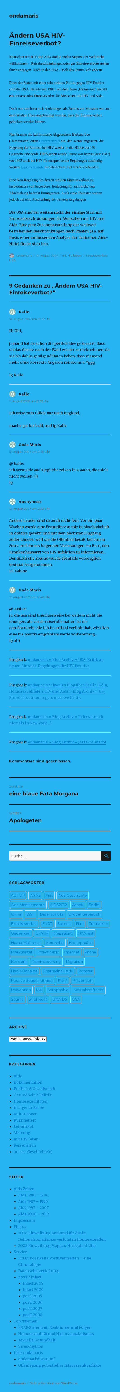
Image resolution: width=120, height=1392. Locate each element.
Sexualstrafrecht (89, 990)
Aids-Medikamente (28, 905)
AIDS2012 (58, 905)
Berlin (93, 905)
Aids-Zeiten (24, 1189)
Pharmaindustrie (58, 971)
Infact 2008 (33, 1283)
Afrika (35, 895)
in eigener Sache (29, 1107)
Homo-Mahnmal (26, 943)
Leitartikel (23, 1126)
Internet (71, 952)
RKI (39, 990)
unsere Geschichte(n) (33, 1151)
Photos (20, 1226)
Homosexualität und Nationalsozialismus (56, 1333)
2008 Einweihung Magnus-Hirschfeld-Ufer (57, 1245)
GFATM (42, 933)
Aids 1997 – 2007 (33, 1207)
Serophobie (58, 990)
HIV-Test (85, 933)
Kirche (90, 952)
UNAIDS (59, 999)
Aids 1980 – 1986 (33, 1195)
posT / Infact (29, 1277)
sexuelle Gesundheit (36, 1340)
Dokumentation (28, 1082)
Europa (64, 924)
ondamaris (23, 16)
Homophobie (81, 943)
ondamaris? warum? (36, 1359)
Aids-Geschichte (72, 895)
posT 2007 (32, 1308)
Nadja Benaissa (24, 971)
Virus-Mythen (30, 1346)
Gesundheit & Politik (33, 1095)
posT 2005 (32, 1296)
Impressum (24, 1220)
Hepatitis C (63, 933)
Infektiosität (21, 952)
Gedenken (20, 933)
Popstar (85, 971)
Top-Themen (25, 1321)
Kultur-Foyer (25, 1114)
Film (80, 924)
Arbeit (77, 905)
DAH (30, 914)
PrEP (62, 980)
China (16, 914)
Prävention (82, 980)
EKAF (47, 924)
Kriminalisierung (46, 962)
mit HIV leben (72, 255)
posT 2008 (32, 1315)
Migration (74, 962)
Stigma (17, 999)
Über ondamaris (28, 1352)
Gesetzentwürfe (32, 167)
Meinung (22, 1133)
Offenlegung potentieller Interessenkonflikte (59, 1365)
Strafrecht (38, 999)
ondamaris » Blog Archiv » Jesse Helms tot (67, 742)
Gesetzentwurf (49, 141)
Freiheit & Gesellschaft (34, 1088)
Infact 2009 (33, 1289)
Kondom (19, 962)
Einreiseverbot (96, 255)
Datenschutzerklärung (38, 1270)
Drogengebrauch (84, 914)
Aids (49, 895)
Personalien (25, 1145)
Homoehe (55, 943)
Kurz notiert (25, 1120)
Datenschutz (51, 914)
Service (20, 1252)
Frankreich (98, 924)
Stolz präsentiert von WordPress (53, 1383)
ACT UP (18, 895)
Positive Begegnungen (32, 980)
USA (12, 260)
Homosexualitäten (30, 1101)
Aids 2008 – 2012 (33, 1214)
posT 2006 (32, 1302)
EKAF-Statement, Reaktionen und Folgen (54, 1327)
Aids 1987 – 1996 (33, 1201)
